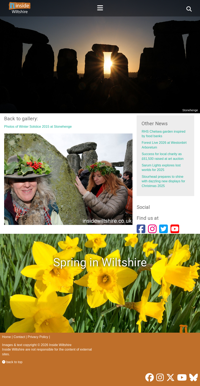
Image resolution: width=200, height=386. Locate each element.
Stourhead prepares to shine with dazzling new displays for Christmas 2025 (163, 181)
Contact (19, 337)
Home (6, 337)
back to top (12, 362)
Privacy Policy (38, 337)
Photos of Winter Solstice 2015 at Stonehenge (38, 126)
